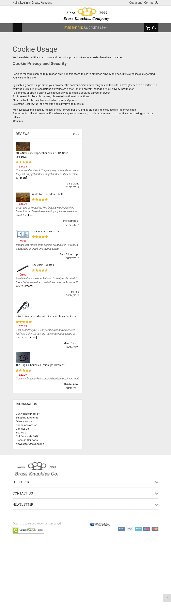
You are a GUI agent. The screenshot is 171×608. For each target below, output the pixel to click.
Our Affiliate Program (28, 413)
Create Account (42, 2)
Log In (24, 2)
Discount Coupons (27, 440)
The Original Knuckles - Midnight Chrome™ (40, 364)
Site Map (21, 432)
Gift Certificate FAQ (27, 436)
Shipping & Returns (27, 417)
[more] (75, 134)
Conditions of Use (26, 425)
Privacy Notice (24, 421)
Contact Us (151, 2)
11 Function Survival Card (46, 231)
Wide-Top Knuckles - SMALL (48, 194)
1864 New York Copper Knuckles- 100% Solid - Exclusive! (43, 154)
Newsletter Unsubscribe (30, 443)
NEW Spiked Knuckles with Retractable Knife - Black (46, 316)
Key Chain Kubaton (43, 264)
